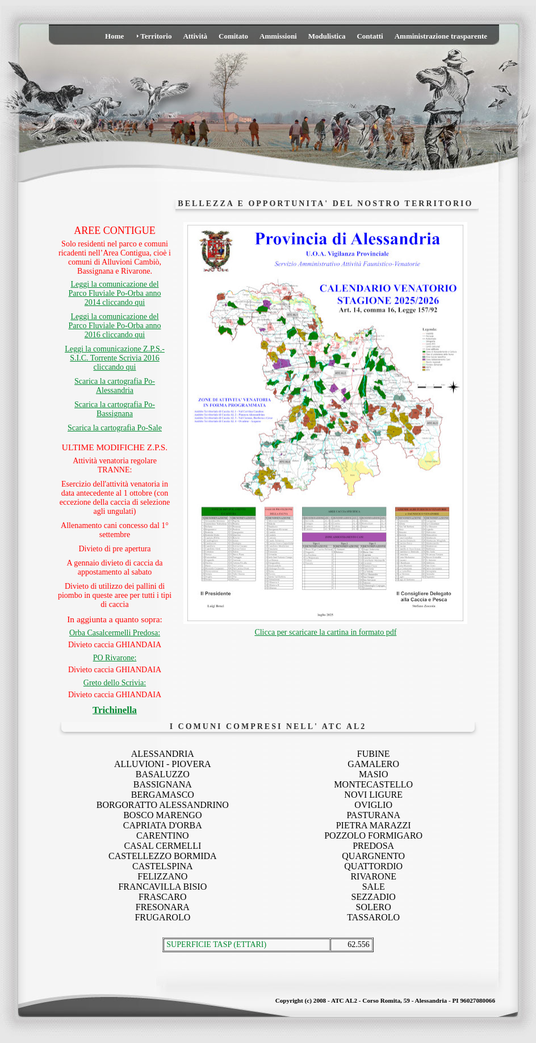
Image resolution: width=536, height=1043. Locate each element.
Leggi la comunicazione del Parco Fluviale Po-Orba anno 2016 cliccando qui (115, 325)
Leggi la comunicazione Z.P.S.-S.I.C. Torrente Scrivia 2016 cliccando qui (115, 358)
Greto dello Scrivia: (114, 682)
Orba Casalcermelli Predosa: (114, 633)
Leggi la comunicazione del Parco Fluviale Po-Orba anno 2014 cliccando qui (115, 293)
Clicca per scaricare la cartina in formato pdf (325, 632)
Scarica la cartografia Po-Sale (115, 428)
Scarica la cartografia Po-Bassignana (114, 409)
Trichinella (115, 710)
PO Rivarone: (115, 658)
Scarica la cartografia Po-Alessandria (114, 386)
